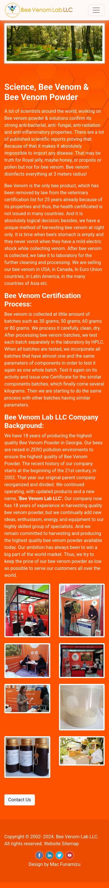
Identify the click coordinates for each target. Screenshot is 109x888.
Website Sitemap (61, 843)
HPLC (97, 342)
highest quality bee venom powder (47, 540)
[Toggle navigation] (96, 10)
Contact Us (19, 800)
